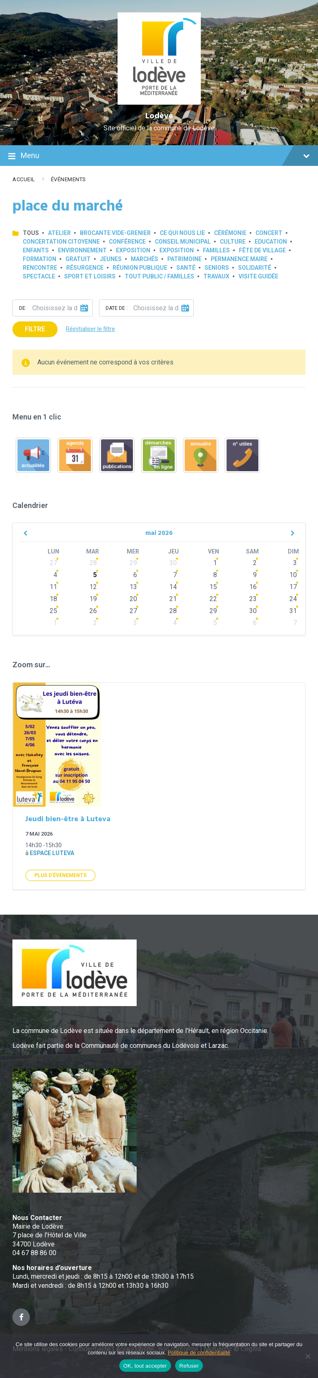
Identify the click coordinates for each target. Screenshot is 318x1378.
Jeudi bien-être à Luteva (68, 819)
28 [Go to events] (93, 563)
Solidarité (254, 267)
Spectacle (39, 276)
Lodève (159, 116)
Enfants (36, 250)
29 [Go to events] (133, 563)
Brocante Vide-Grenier (115, 233)
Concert (268, 233)
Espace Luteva (52, 853)
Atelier (59, 233)
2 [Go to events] (255, 563)
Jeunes (111, 259)
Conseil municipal (183, 241)
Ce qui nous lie (182, 233)
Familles (216, 250)
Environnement (82, 250)
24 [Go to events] (293, 599)
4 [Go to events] (55, 575)
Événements (68, 179)
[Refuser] (308, 1356)
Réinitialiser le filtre (90, 329)
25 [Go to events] (53, 611)
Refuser (189, 1366)
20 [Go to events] (133, 599)
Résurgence (85, 267)
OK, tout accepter (145, 1366)
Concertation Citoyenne (61, 241)
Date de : (117, 308)
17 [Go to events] (293, 587)
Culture (233, 241)
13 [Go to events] (133, 587)
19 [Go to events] (93, 599)
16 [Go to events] (253, 587)
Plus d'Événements (60, 875)
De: (22, 308)
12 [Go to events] (93, 587)
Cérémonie (230, 233)
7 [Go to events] (175, 575)
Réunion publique (140, 267)
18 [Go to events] (53, 599)
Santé (185, 267)
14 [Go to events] (173, 587)
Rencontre (40, 267)
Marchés (144, 259)
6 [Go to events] (135, 575)
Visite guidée (258, 276)
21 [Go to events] (173, 599)
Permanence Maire (239, 259)
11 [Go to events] (53, 587)
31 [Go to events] (293, 611)
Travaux (216, 276)
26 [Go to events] (93, 611)
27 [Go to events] (53, 563)
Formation (39, 259)
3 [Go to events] (295, 563)
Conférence (127, 241)
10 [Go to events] (293, 575)
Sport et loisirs (90, 276)
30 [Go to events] (173, 563)
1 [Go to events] (215, 563)
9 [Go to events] (255, 575)
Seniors (217, 267)
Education (271, 241)
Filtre (35, 329)
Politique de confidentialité (199, 1352)
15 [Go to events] (213, 587)
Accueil (23, 179)
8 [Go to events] (215, 575)
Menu (159, 156)
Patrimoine (184, 259)
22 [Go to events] (213, 599)
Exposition (133, 250)
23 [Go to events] (253, 599)
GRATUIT (78, 259)
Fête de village (262, 250)
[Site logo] (159, 102)
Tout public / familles (159, 276)
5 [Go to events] (95, 575)
